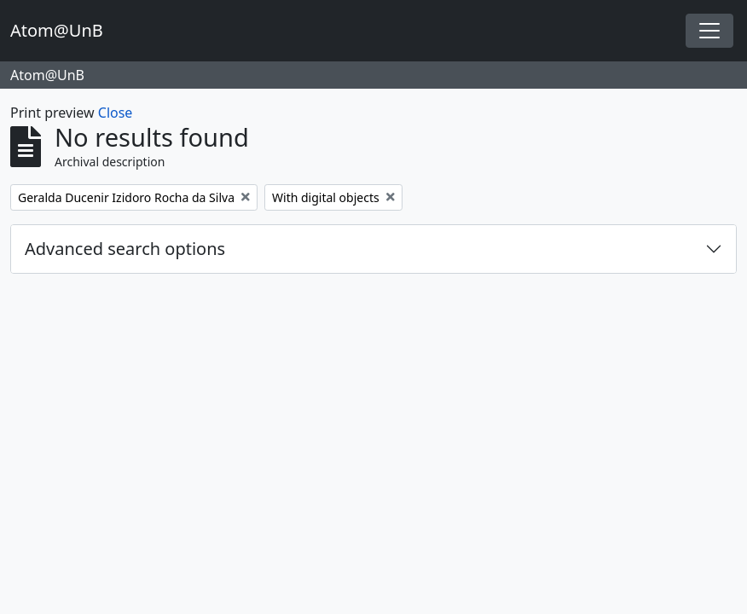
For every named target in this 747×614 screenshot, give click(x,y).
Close (115, 112)
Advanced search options (125, 248)
